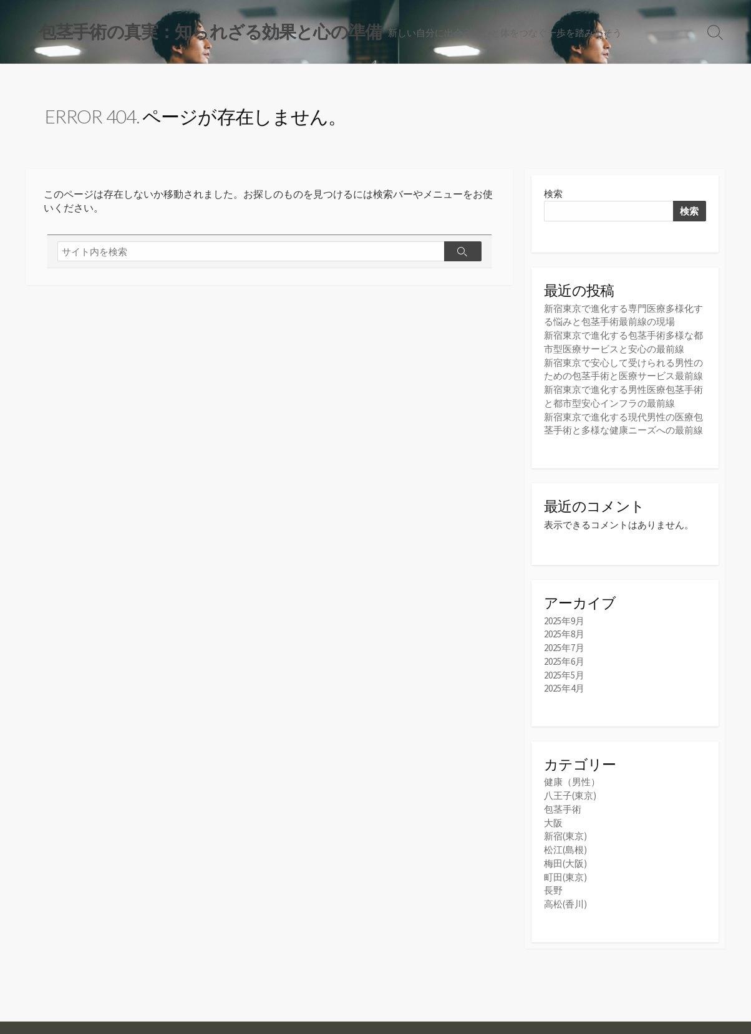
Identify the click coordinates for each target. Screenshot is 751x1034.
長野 (553, 883)
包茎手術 (562, 805)
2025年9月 (564, 619)
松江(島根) (565, 844)
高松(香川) (565, 896)
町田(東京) (565, 870)
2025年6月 (564, 658)
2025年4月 (564, 684)
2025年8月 (564, 632)
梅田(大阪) (565, 857)
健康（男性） (572, 778)
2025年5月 (564, 671)
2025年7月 (564, 645)
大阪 (553, 818)
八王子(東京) (570, 791)
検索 (553, 195)
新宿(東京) (565, 831)
